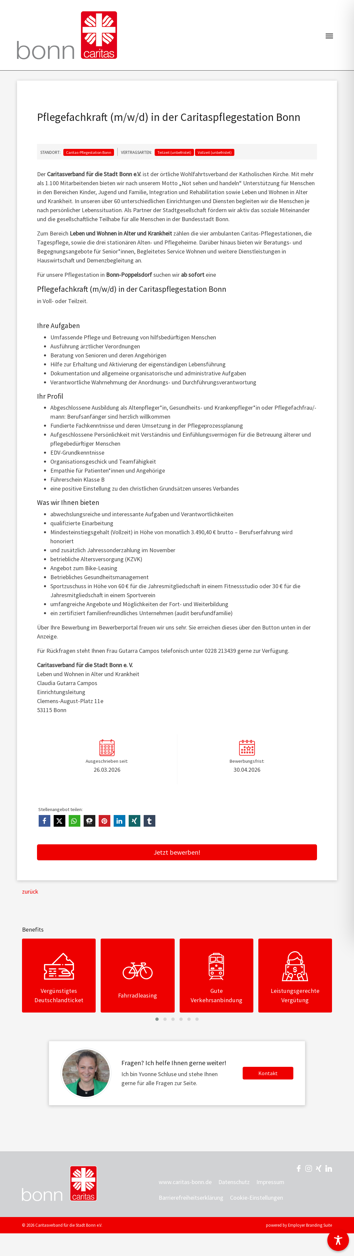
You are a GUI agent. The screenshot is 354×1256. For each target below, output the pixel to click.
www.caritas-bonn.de (185, 1182)
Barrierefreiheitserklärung (191, 1197)
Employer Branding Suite (310, 1225)
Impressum (270, 1182)
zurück (30, 891)
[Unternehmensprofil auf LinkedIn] (328, 1168)
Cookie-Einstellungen (256, 1197)
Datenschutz (234, 1182)
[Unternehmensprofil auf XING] (318, 1168)
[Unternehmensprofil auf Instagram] (308, 1168)
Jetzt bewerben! (177, 852)
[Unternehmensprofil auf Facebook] (298, 1168)
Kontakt (268, 1073)
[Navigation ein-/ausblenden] (329, 35)
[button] (44, 821)
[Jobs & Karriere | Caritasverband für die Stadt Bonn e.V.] (67, 35)
